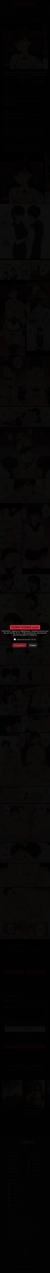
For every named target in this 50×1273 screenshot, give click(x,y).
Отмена (33, 645)
